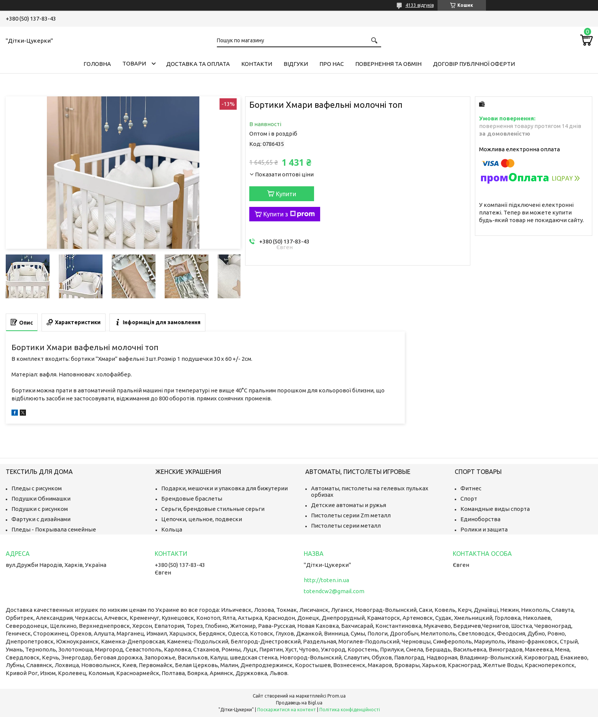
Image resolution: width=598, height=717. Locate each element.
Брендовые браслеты (191, 498)
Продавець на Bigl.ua (299, 702)
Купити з (289, 214)
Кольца (171, 529)
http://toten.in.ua (326, 580)
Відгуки (296, 64)
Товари (134, 63)
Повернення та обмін (388, 64)
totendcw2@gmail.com (334, 591)
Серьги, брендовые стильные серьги (213, 509)
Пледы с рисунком (36, 488)
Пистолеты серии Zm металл (351, 515)
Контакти (256, 64)
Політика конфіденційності (349, 709)
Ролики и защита (484, 529)
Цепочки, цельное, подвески (201, 519)
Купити (286, 193)
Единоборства (480, 519)
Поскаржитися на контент (286, 709)
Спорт (468, 498)
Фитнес (470, 488)
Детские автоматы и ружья (348, 505)
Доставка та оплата (198, 64)
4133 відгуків (420, 5)
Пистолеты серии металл (346, 525)
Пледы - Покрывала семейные (53, 529)
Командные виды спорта (495, 509)
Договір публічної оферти (474, 64)
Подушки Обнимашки (41, 498)
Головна (97, 64)
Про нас (331, 64)
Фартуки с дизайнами (41, 519)
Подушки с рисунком (39, 509)
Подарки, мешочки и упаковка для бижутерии (224, 488)
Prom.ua (336, 695)
